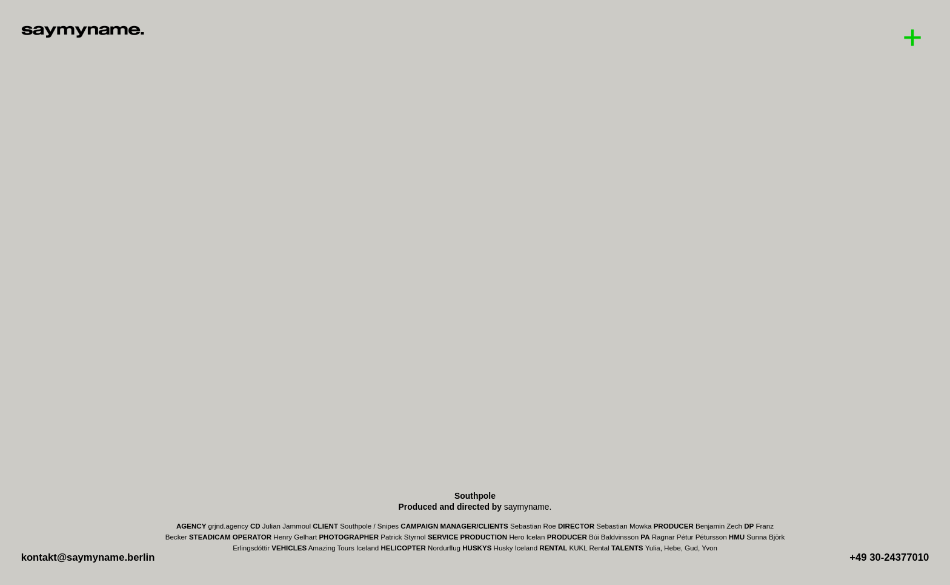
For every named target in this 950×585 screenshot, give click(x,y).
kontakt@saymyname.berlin (88, 557)
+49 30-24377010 (889, 557)
